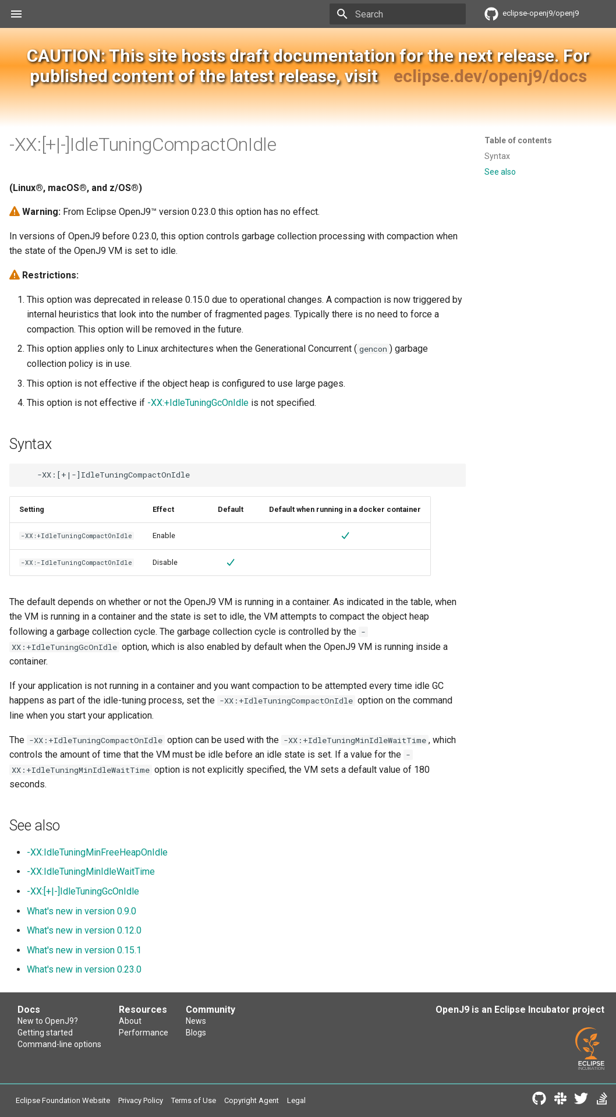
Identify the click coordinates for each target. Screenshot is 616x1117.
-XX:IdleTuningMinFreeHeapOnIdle (97, 852)
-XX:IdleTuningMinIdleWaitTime (91, 871)
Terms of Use (193, 1100)
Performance (143, 1032)
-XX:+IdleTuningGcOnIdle (198, 402)
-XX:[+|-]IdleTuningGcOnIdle (83, 891)
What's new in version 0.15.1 (84, 950)
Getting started (45, 1032)
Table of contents (518, 140)
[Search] (398, 13)
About (130, 1021)
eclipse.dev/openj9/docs (490, 76)
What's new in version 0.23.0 (84, 969)
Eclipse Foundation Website (63, 1100)
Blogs (196, 1032)
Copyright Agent (251, 1100)
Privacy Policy (140, 1100)
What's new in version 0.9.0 (81, 911)
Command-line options (59, 1044)
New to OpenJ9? (47, 1021)
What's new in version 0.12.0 (84, 930)
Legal (296, 1100)
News (196, 1021)
